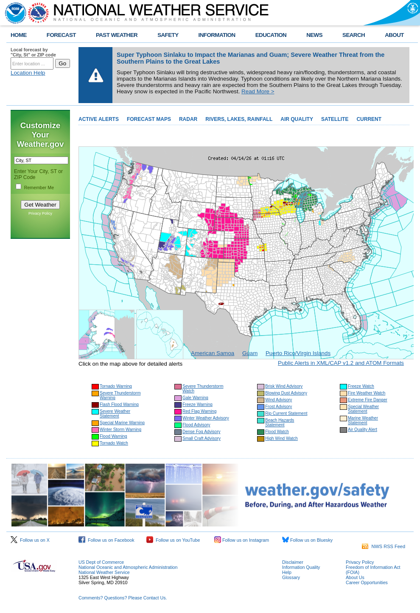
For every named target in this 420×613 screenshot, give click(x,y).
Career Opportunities (367, 582)
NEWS (314, 35)
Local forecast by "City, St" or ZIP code (33, 52)
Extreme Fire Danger (367, 399)
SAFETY (167, 35)
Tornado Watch (114, 443)
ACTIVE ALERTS (98, 119)
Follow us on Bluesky (307, 540)
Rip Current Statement (286, 413)
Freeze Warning (197, 404)
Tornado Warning (116, 386)
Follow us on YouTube (173, 540)
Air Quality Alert (362, 429)
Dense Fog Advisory (201, 431)
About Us (355, 577)
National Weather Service (104, 572)
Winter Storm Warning (120, 429)
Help (286, 572)
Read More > (257, 91)
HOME (19, 35)
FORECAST (61, 35)
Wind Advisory (278, 399)
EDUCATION (270, 35)
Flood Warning (113, 436)
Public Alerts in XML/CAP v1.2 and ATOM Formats (341, 363)
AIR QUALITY (296, 119)
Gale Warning (195, 397)
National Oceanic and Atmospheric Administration (127, 567)
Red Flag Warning (199, 411)
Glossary (291, 577)
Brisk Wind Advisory (283, 386)
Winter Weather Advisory (205, 418)
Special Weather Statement (363, 409)
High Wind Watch (281, 438)
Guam (250, 353)
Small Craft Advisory (201, 438)
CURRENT (368, 119)
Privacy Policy (40, 213)
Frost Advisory (278, 406)
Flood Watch (277, 431)
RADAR (188, 119)
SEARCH (353, 35)
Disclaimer (292, 562)
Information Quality (301, 567)
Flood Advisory (196, 425)
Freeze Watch (361, 386)
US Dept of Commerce (101, 562)
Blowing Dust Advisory (286, 393)
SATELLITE (334, 119)
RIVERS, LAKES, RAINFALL (238, 119)
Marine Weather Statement (363, 420)
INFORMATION (217, 35)
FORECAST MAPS (149, 119)
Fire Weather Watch (366, 393)
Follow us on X (30, 540)
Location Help (28, 73)
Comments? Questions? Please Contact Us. (122, 597)
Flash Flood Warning (119, 404)
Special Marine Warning (122, 422)
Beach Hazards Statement (279, 422)
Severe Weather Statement (115, 413)
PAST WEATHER (116, 35)
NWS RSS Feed (383, 546)
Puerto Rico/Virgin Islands (298, 353)
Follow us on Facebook (106, 540)
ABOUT (394, 35)
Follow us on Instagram (241, 540)
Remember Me (39, 187)
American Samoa (212, 353)
